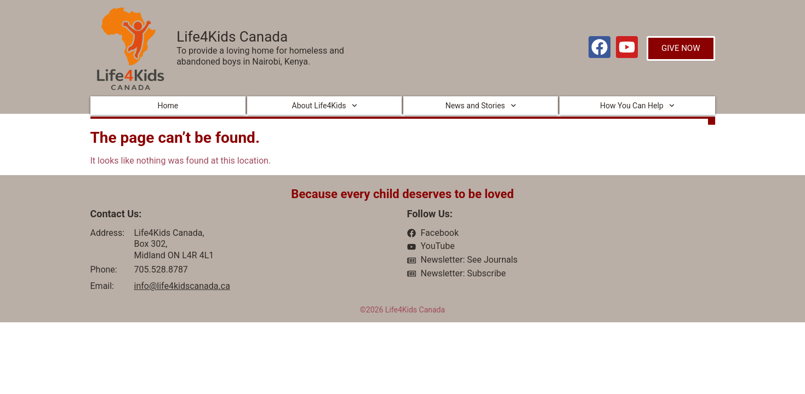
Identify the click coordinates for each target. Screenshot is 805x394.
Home (167, 105)
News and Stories (481, 105)
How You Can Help (637, 105)
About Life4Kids (324, 105)
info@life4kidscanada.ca (182, 286)
